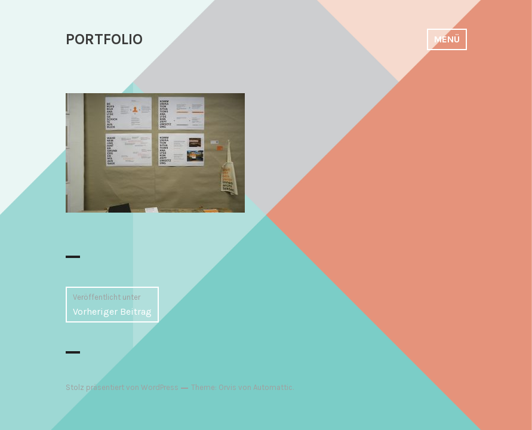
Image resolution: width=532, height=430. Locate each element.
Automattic (273, 387)
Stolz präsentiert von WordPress (122, 387)
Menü (447, 39)
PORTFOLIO (104, 39)
